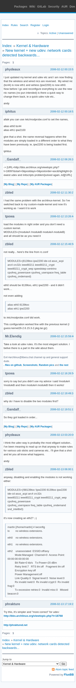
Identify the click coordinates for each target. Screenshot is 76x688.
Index (5, 25)
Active (52, 33)
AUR (64, 6)
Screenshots (30, 365)
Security (53, 6)
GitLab (41, 6)
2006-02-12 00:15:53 (62, 69)
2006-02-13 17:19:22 (62, 604)
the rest (64, 365)
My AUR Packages (41, 184)
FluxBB (69, 674)
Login (46, 25)
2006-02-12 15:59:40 (62, 336)
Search (24, 25)
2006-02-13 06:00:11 (62, 469)
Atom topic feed (65, 669)
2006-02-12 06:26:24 (62, 159)
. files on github (13, 365)
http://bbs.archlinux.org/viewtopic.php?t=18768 (33, 615)
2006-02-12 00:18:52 (62, 111)
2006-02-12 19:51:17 (62, 409)
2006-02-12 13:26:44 (62, 216)
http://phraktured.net (15, 625)
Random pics (46, 365)
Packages (20, 6)
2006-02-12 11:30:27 (62, 192)
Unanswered (65, 33)
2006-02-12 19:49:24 (62, 393)
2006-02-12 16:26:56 (62, 373)
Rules (14, 25)
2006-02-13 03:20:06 (62, 434)
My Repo (22, 184)
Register (35, 25)
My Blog (9, 184)
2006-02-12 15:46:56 (62, 244)
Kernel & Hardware (32, 46)
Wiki (32, 6)
